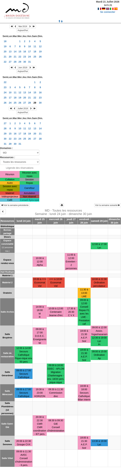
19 (5, 46)
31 (29, 61)
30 (24, 61)
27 (10, 61)
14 (15, 51)
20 (5, 51)
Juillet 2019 (23, 108)
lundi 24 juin (24, 221)
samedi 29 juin (99, 221)
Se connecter (107, 12)
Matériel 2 (7, 282)
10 (29, 46)
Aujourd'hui (23, 30)
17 (29, 51)
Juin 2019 (22, 67)
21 (5, 56)
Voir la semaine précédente (15, 205)
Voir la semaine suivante (107, 205)
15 (19, 51)
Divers (7, 237)
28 (15, 61)
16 (24, 51)
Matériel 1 (7, 275)
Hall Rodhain (7, 272)
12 (40, 46)
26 (40, 56)
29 (19, 61)
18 (5, 41)
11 (34, 46)
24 (29, 56)
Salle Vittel (7, 458)
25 (34, 56)
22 (19, 56)
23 (24, 56)
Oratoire (7, 293)
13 (10, 51)
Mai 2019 (22, 26)
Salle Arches (7, 312)
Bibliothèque (7, 226)
